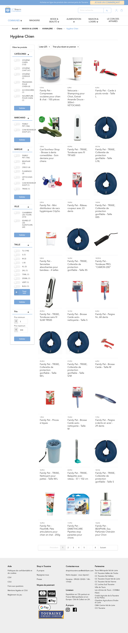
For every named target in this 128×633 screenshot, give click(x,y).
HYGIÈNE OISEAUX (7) (26, 76)
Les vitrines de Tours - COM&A (107, 590)
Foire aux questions (15, 586)
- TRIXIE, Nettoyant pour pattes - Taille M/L (50, 476)
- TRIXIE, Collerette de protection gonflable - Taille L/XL (105, 155)
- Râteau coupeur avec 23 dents (77, 208)
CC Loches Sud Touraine (104, 584)
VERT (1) (25, 282)
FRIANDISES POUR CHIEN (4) (27, 84)
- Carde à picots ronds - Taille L (105, 94)
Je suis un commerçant (107, 3)
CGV (9, 577)
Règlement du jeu (15, 595)
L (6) (24, 263)
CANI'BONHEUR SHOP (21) (29, 131)
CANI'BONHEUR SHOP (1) (29, 184)
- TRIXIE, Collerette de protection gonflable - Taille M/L (50, 370)
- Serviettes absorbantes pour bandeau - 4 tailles (49, 265)
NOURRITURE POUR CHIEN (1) (27, 98)
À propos (40, 571)
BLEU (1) (25, 286)
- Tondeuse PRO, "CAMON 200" (103, 264)
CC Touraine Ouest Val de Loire (107, 579)
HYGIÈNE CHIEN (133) (26, 62)
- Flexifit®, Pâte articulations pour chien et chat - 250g (50, 530)
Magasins (34, 21)
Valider (22, 108)
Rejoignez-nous (43, 575)
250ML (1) (26, 278)
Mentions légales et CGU (18, 590)
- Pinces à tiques (49, 421)
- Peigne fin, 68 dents (105, 315)
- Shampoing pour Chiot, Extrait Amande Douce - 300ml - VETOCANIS (76, 98)
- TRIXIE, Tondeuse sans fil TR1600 (77, 152)
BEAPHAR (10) (26, 162)
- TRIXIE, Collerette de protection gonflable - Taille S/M (77, 370)
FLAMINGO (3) (27, 172)
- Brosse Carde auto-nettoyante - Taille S (77, 317)
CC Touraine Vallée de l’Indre (106, 573)
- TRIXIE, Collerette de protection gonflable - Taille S (105, 477)
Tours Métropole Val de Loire (106, 570)
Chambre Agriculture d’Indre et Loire (106, 601)
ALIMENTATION (74, 19)
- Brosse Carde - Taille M (105, 365)
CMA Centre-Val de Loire (105, 605)
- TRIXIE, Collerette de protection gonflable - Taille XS (77, 265)
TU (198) (25, 251)
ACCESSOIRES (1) (28, 91)
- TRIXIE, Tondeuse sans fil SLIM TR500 (50, 317)
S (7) (24, 255)
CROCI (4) (26, 167)
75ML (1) (25, 274)
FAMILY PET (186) (26, 125)
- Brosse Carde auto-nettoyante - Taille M (77, 424)
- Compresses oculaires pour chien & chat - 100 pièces (50, 95)
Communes (14, 21)
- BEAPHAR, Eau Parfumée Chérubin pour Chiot (105, 530)
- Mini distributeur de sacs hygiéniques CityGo (50, 208)
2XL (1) (25, 270)
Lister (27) (44, 47)
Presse (39, 579)
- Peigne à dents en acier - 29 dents (105, 423)
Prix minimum (19, 317)
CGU (10, 582)
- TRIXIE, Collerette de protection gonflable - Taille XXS (105, 211)
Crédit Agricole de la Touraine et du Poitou (107, 597)
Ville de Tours (100, 587)
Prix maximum (19, 326)
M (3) (24, 259)
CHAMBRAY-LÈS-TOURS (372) (27, 215)
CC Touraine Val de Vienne (105, 582)
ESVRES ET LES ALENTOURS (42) (27, 224)
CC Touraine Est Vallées (104, 576)
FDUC (97, 593)
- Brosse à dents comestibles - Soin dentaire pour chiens (50, 155)
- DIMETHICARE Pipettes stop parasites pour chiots (75, 532)
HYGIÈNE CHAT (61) (26, 69)
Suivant (103, 548)
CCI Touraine (100, 608)
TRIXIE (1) (26, 189)
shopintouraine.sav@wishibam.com (80, 571)
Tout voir (20, 292)
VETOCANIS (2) (27, 178)
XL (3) (24, 267)
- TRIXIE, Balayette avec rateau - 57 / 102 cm (77, 476)
